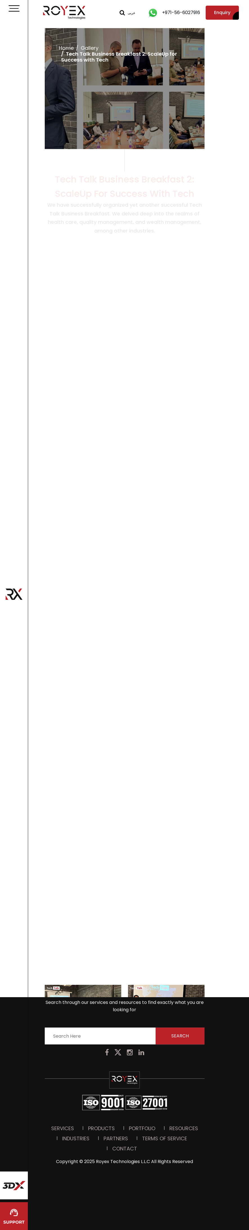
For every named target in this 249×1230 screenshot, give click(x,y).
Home (66, 47)
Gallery (89, 47)
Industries (75, 1091)
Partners (116, 1091)
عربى (131, 12)
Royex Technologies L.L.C (123, 1114)
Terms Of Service (164, 1091)
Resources (183, 1081)
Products (101, 1081)
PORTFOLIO (142, 1081)
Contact (124, 1101)
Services (62, 1081)
